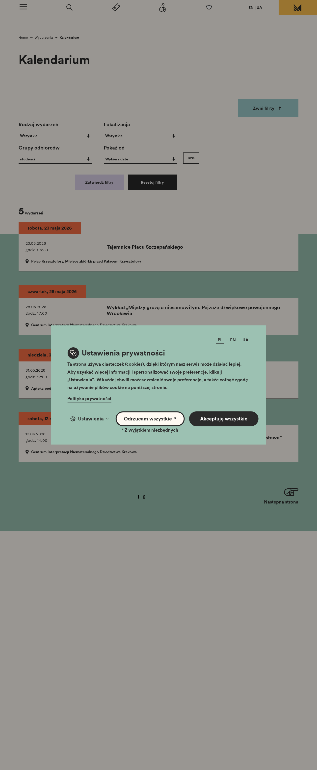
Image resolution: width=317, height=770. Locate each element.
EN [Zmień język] (233, 340)
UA (259, 7)
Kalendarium (69, 37)
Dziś (191, 157)
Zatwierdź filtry (99, 182)
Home (23, 37)
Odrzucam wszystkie (150, 419)
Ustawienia (89, 418)
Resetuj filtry (152, 182)
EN (251, 7)
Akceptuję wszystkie (223, 418)
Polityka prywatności (89, 399)
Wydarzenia (44, 37)
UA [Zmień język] (245, 340)
